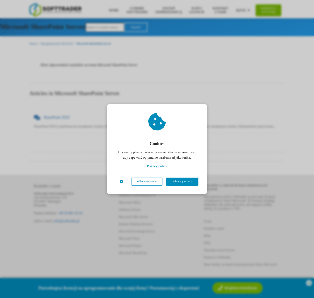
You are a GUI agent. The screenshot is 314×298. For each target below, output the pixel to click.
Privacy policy (157, 166)
